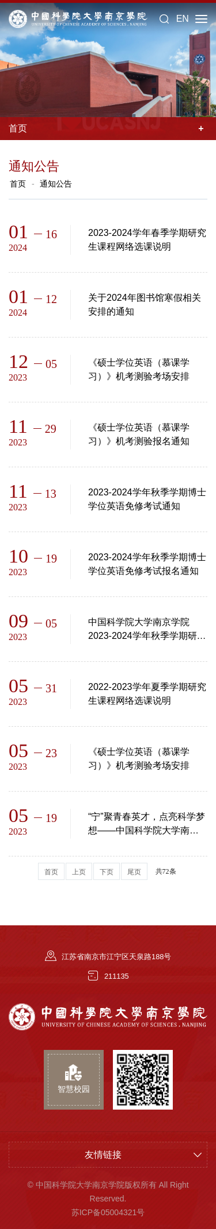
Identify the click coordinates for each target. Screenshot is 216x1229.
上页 (79, 872)
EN (182, 19)
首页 (18, 183)
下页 (106, 872)
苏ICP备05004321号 (108, 1212)
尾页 (134, 872)
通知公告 (56, 183)
